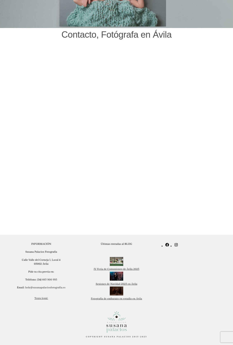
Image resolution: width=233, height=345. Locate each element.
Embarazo (78, 9)
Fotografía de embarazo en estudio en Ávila (116, 298)
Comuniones (129, 9)
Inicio (32, 9)
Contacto (189, 9)
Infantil (98, 9)
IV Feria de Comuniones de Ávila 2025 (116, 269)
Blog (205, 9)
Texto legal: (41, 298)
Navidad (150, 9)
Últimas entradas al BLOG (116, 243)
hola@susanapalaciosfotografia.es (45, 287)
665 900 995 (49, 279)
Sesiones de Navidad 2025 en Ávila (116, 283)
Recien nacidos (54, 9)
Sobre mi (169, 9)
